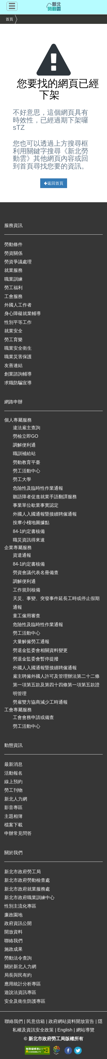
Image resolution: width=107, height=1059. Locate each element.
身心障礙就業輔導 (22, 313)
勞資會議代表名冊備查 (35, 572)
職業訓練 (13, 279)
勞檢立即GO (25, 436)
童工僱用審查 (26, 615)
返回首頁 (53, 183)
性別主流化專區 (20, 906)
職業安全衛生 (18, 348)
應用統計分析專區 (22, 983)
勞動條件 (13, 244)
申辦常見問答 (18, 833)
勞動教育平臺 (26, 462)
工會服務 (13, 296)
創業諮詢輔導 (18, 374)
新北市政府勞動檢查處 (27, 880)
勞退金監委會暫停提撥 (35, 658)
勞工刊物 (13, 790)
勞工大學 (22, 479)
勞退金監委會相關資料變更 (40, 650)
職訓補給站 (24, 453)
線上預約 (13, 781)
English (65, 1029)
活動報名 (13, 773)
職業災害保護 (18, 356)
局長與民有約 (18, 975)
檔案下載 (13, 824)
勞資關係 (13, 253)
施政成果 (13, 949)
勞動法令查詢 (18, 958)
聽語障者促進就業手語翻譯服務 (45, 496)
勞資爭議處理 (18, 261)
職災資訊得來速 (29, 539)
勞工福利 (13, 287)
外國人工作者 (18, 305)
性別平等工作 (18, 322)
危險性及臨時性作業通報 (38, 488)
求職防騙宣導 (18, 382)
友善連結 (13, 365)
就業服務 (13, 270)
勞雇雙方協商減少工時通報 (40, 702)
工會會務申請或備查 (33, 717)
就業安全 (13, 330)
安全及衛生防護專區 (24, 1001)
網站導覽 (85, 1029)
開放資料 (13, 931)
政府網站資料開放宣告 (72, 1021)
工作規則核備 (26, 589)
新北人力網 (15, 799)
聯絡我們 (13, 940)
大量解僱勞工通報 (31, 641)
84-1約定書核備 (29, 531)
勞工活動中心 (26, 470)
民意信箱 (36, 1021)
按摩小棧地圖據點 (31, 522)
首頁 (9, 19)
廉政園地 (13, 914)
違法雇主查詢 (26, 427)
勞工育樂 (13, 339)
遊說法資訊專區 (20, 992)
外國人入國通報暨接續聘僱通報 (45, 514)
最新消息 (13, 764)
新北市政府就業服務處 (27, 889)
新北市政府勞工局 (22, 871)
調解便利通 (24, 445)
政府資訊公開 (18, 923)
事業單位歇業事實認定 (35, 505)
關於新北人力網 (20, 966)
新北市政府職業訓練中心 (29, 897)
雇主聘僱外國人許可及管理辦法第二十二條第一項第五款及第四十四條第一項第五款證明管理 (56, 685)
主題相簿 (13, 816)
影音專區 (13, 807)
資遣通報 (22, 555)
